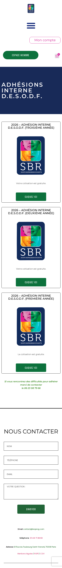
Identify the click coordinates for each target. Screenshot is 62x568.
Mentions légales (25, 553)
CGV (42, 553)
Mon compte (45, 40)
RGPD (36, 553)
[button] (31, 26)
